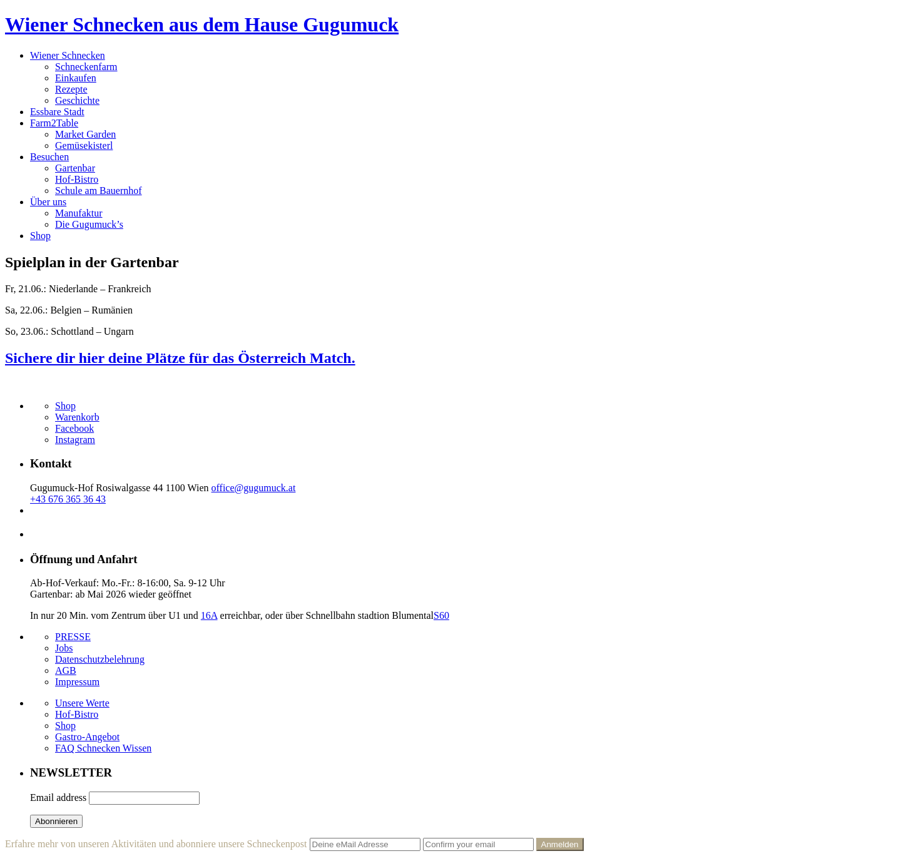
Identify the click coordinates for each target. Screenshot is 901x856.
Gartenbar (75, 168)
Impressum (77, 681)
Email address (58, 797)
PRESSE (73, 636)
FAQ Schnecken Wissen (103, 748)
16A (209, 615)
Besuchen (49, 156)
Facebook (74, 428)
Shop (40, 235)
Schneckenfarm (86, 66)
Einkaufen (75, 78)
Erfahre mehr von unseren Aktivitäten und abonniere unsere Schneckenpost (156, 843)
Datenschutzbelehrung (100, 659)
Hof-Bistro (76, 179)
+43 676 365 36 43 (68, 499)
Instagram (75, 439)
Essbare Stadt (57, 111)
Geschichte (77, 100)
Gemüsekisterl (84, 145)
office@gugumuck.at (253, 487)
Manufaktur (79, 213)
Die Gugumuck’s (89, 224)
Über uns (48, 201)
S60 (441, 615)
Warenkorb (77, 417)
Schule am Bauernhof (98, 190)
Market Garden (85, 134)
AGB (65, 670)
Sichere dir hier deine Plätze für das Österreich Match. (180, 358)
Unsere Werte (82, 703)
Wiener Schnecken (67, 55)
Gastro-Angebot (87, 736)
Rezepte (71, 89)
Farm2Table (54, 123)
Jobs (64, 648)
